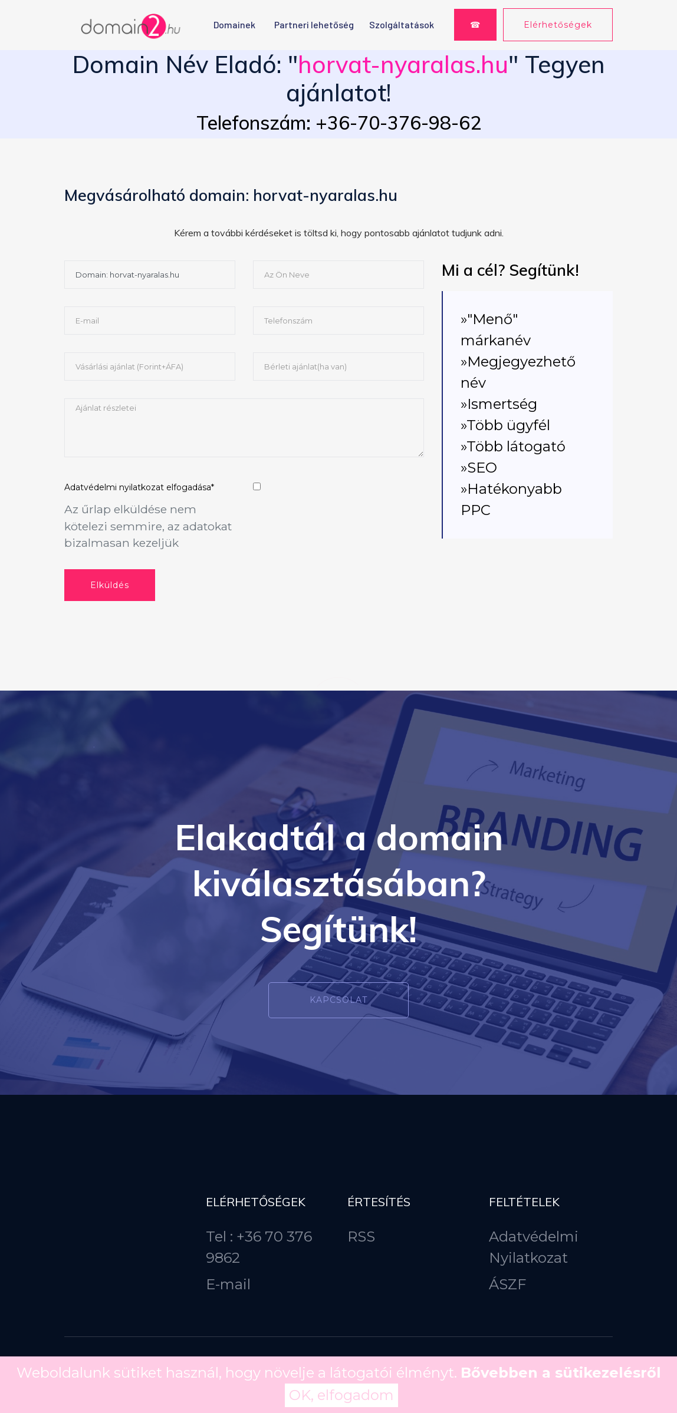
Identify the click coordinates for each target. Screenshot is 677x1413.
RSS (361, 1236)
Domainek (234, 24)
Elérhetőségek (558, 24)
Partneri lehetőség (314, 24)
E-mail (228, 1284)
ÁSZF (507, 1284)
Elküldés (109, 585)
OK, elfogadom (341, 1395)
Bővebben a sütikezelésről (561, 1372)
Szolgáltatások (401, 24)
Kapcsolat (338, 1000)
